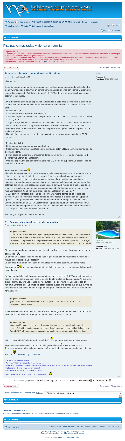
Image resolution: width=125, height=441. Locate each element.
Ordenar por (74, 380)
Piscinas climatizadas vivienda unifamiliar (33, 45)
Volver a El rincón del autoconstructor (20, 393)
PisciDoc (12, 225)
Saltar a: (39, 393)
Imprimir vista (108, 25)
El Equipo (52, 427)
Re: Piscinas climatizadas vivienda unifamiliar (31, 222)
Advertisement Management (69, 437)
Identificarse (115, 30)
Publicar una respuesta (11, 68)
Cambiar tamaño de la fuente (117, 25)
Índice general (24, 22)
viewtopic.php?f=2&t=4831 (53, 61)
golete (11, 77)
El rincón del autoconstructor (85, 22)
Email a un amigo (113, 25)
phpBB (52, 431)
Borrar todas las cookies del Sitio (70, 427)
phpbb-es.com (79, 433)
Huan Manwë (65, 433)
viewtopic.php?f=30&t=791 (29, 354)
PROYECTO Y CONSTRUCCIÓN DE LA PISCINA (52, 22)
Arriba (119, 217)
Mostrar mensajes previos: (36, 380)
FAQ (105, 30)
